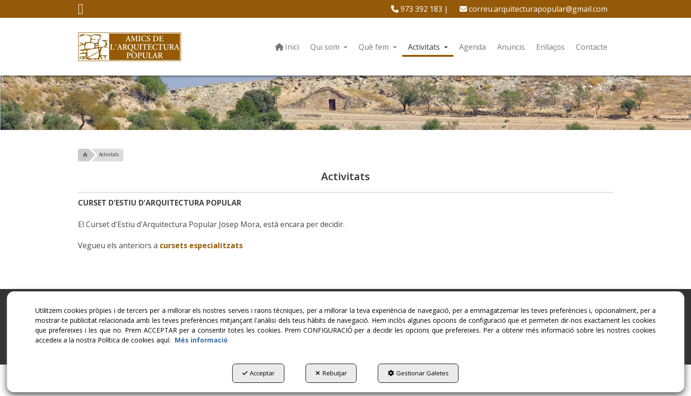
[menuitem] (419, 9)
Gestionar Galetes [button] (418, 373)
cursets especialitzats (201, 245)
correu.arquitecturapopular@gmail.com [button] (533, 9)
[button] (81, 11)
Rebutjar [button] (331, 373)
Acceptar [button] (258, 373)
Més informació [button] (201, 339)
